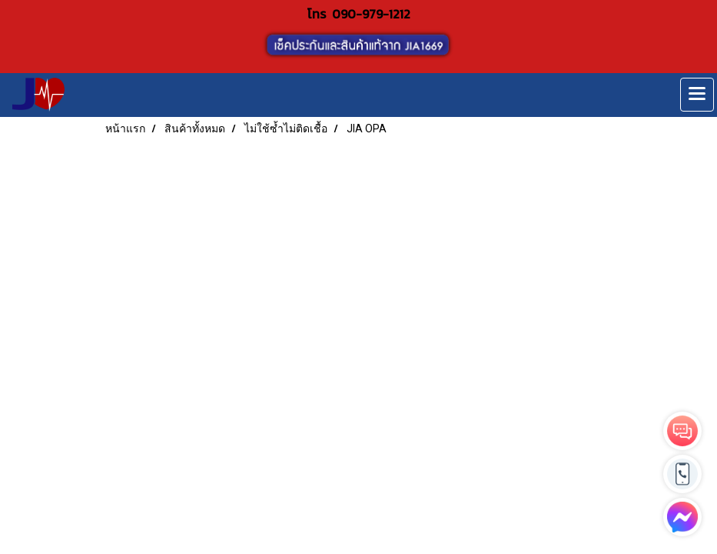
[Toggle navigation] (697, 95)
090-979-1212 (371, 14)
